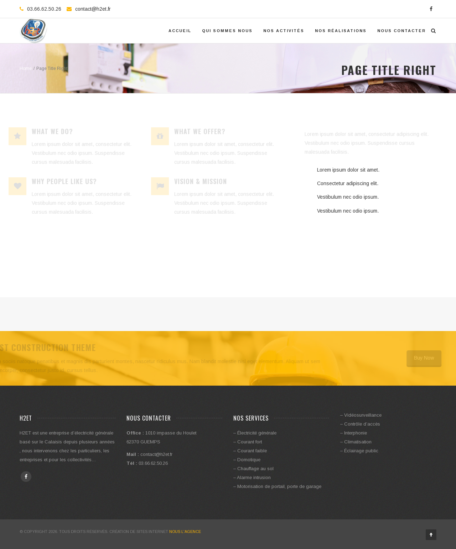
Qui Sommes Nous (227, 31)
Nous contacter (401, 31)
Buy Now (420, 358)
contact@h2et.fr (93, 9)
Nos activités (283, 31)
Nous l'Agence (185, 531)
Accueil (180, 31)
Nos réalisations (341, 31)
